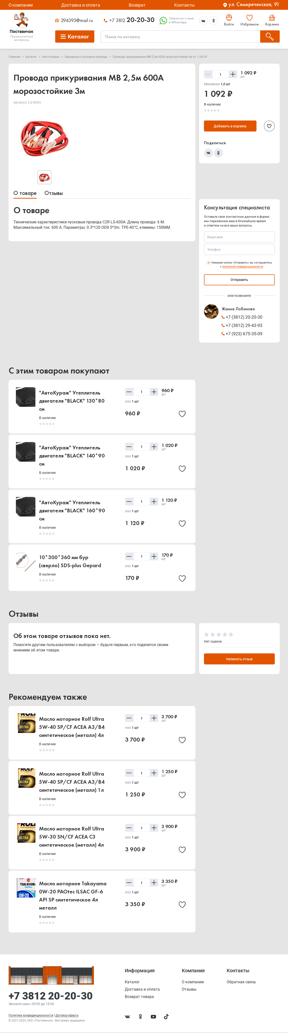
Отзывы (53, 193)
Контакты (184, 5)
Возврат (137, 5)
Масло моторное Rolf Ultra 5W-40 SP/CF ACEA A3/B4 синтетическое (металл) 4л (72, 727)
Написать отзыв (239, 660)
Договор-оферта (66, 1016)
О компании (21, 5)
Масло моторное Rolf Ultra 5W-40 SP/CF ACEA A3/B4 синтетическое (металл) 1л (72, 782)
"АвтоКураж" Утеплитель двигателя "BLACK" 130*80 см (72, 400)
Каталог (132, 983)
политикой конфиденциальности (242, 266)
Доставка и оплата (80, 5)
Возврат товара (139, 997)
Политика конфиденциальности (31, 1016)
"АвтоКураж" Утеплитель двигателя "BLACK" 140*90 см (72, 455)
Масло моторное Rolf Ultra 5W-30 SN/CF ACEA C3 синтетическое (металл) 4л (71, 837)
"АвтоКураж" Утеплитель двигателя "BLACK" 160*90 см (72, 510)
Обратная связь (241, 983)
